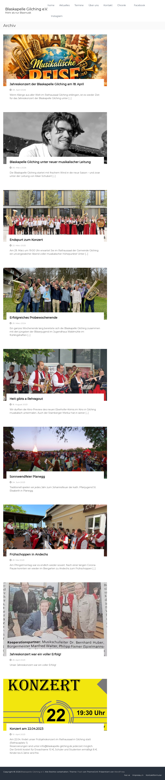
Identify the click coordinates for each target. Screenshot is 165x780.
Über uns (93, 5)
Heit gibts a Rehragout (26, 399)
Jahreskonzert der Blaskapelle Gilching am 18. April (47, 84)
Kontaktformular (154, 775)
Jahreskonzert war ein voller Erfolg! (35, 654)
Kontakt (107, 5)
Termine (79, 5)
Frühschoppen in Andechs (29, 554)
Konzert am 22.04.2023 (26, 729)
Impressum (137, 775)
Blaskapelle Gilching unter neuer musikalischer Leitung (50, 162)
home (51, 5)
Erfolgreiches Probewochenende (33, 317)
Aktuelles (64, 5)
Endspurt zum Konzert (26, 240)
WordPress (119, 771)
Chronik (121, 5)
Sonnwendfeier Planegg (27, 476)
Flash (80, 771)
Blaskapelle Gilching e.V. (26, 9)
